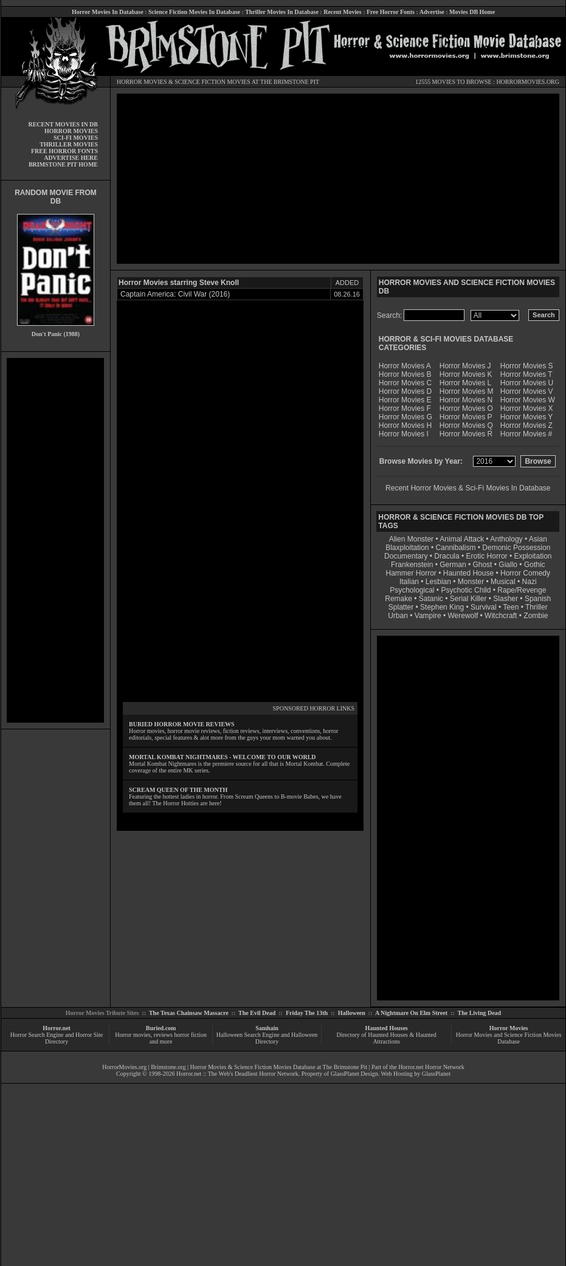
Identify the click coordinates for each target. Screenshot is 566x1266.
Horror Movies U (526, 383)
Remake (398, 598)
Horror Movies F (405, 408)
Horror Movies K (466, 374)
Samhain (266, 1028)
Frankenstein (412, 564)
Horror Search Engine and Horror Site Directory (56, 1038)
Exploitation (532, 556)
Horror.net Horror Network (431, 1067)
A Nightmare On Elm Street (411, 1013)
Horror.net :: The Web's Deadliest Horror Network (237, 1073)
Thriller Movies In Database (282, 12)
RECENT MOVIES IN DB (63, 124)
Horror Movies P (466, 417)
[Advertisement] (55, 540)
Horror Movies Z (526, 425)
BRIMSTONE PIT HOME (63, 164)
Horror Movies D (405, 391)
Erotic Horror (487, 556)
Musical (503, 581)
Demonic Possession (516, 547)
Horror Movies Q (466, 425)
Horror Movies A (405, 366)
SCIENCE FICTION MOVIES (212, 81)
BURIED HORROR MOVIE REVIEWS (182, 724)
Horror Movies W (527, 400)
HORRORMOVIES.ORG (527, 81)
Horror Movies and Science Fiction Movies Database (509, 1038)
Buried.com (161, 1028)
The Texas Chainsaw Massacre (189, 1013)
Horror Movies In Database (107, 12)
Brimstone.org (168, 1067)
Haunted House (468, 573)
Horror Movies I (404, 434)
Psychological (412, 590)
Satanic (431, 598)
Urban (398, 615)
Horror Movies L (465, 383)
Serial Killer (468, 598)
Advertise (431, 12)
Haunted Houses (386, 1028)
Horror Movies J (465, 366)
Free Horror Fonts (391, 12)
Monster (471, 581)
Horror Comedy (525, 573)
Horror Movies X (526, 408)
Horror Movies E (405, 400)
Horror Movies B (405, 374)
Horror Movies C (405, 383)
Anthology (506, 539)
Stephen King (442, 607)
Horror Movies (508, 1028)
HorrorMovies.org (124, 1067)
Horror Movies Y (526, 417)
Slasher (505, 598)
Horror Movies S (526, 366)
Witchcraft (501, 615)
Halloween (351, 1013)
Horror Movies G (405, 417)
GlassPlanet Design (354, 1073)
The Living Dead (480, 1013)
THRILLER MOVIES (69, 144)
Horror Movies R (466, 434)
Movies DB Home (472, 12)
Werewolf (462, 615)
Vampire (428, 615)
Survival (484, 607)
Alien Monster (411, 539)
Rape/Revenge (521, 590)
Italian (409, 581)
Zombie (535, 615)
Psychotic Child (466, 590)
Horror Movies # (526, 434)
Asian (538, 539)
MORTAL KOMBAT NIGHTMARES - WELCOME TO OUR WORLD (222, 757)
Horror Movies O (466, 408)
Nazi (529, 581)
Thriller (536, 607)
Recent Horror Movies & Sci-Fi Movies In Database (467, 488)
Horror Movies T (526, 374)
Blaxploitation (407, 547)
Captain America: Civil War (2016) (175, 294)
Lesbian (439, 581)
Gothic (534, 564)
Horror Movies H (405, 425)
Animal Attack (462, 539)
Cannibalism (455, 547)
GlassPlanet (436, 1073)
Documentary (405, 556)
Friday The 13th (307, 1013)
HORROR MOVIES (142, 81)
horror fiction (190, 1034)
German (453, 564)
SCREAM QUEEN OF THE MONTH (178, 789)
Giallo (508, 564)
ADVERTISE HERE (71, 157)
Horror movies (133, 1034)
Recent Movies (342, 12)
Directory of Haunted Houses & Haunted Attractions (387, 1038)
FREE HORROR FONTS (64, 151)
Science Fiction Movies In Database (194, 12)
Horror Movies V (526, 391)
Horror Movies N (466, 400)
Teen (511, 607)
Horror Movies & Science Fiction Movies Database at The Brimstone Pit (278, 1067)
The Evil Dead (256, 1013)
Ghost (482, 564)
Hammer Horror (411, 573)
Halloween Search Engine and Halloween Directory (267, 1038)
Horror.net (57, 1028)
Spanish (538, 598)
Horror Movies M (467, 391)
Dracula (446, 556)
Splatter (400, 607)
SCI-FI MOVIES (75, 137)
